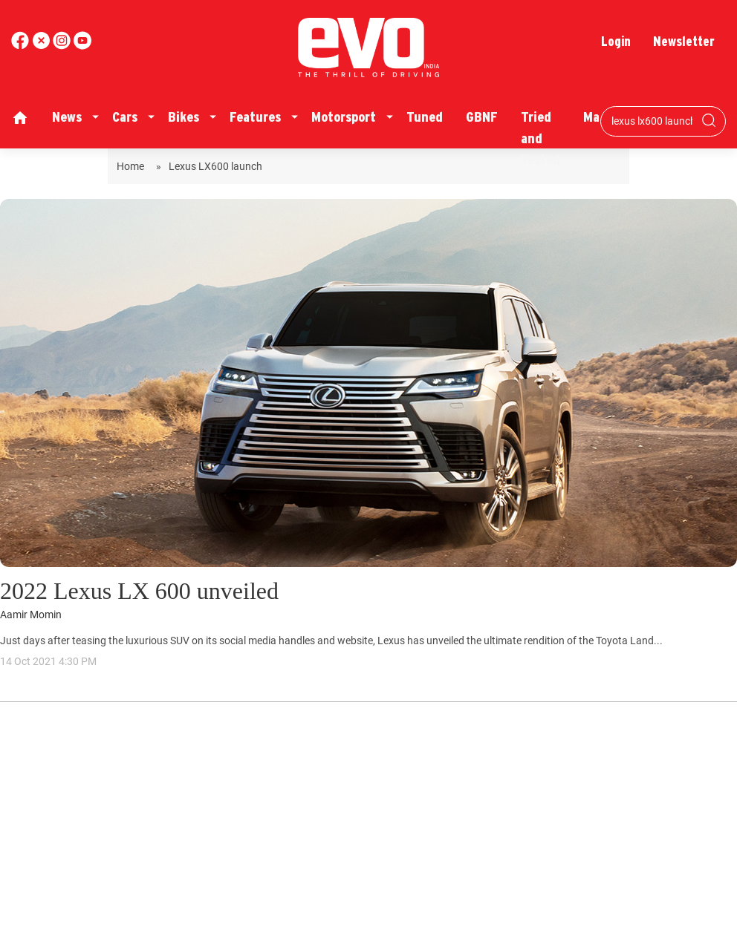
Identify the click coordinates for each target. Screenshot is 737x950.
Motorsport (343, 117)
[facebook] (21, 46)
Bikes (183, 117)
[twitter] (42, 46)
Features (255, 117)
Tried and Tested (540, 138)
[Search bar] (652, 121)
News (67, 117)
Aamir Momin (31, 615)
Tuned (424, 117)
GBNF (482, 117)
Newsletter (684, 41)
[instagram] (82, 46)
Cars (124, 117)
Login (616, 41)
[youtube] (63, 46)
